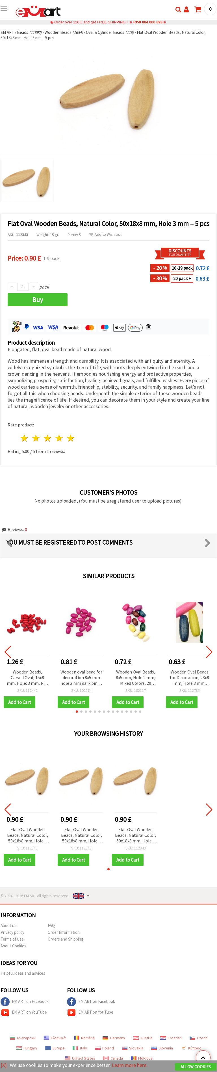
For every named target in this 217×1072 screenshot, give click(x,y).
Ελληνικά (55, 1038)
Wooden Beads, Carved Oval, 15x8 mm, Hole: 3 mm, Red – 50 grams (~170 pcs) (27, 678)
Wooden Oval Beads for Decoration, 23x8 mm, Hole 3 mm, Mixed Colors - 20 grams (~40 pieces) (189, 678)
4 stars (59, 438)
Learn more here (129, 1065)
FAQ (51, 925)
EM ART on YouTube (24, 1012)
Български (23, 1038)
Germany (114, 1037)
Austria (142, 1037)
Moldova (142, 1058)
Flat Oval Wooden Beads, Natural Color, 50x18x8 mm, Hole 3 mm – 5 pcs (27, 835)
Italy (80, 1048)
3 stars (48, 438)
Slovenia (162, 1048)
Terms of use (12, 939)
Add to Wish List (105, 234)
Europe (55, 1048)
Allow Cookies (196, 1066)
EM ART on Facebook (25, 1001)
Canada (113, 1058)
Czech (198, 1037)
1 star (25, 438)
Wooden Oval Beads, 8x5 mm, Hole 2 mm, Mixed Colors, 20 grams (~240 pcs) (135, 678)
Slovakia (132, 1048)
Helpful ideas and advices (23, 973)
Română (84, 1038)
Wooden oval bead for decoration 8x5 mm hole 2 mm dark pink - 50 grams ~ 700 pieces (81, 678)
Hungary (26, 1048)
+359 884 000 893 (147, 22)
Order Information (64, 932)
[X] (3, 1065)
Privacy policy (12, 932)
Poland (104, 1048)
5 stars (71, 438)
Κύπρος (191, 1048)
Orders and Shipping (65, 939)
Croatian (171, 1037)
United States (80, 1058)
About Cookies (13, 945)
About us (8, 925)
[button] (77, 711)
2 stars (36, 438)
